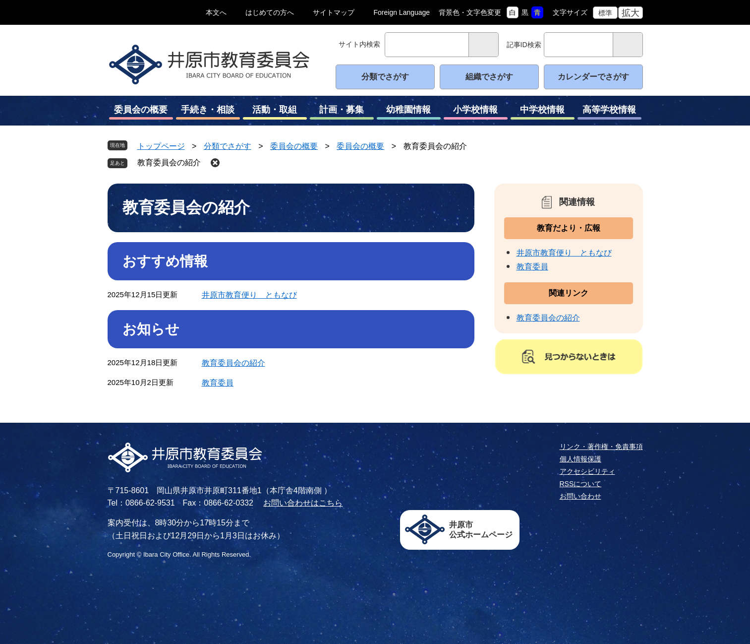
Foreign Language (402, 12)
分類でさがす (385, 76)
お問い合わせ (580, 496)
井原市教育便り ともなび (249, 295)
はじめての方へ (269, 12)
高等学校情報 (609, 112)
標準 (605, 13)
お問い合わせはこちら (303, 503)
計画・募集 (342, 112)
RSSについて (581, 484)
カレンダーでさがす (593, 76)
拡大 (630, 13)
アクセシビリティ (587, 471)
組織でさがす (489, 76)
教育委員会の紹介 (169, 162)
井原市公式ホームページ (481, 529)
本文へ (216, 12)
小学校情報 (476, 112)
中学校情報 (543, 112)
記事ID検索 (524, 45)
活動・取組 (275, 112)
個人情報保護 (580, 459)
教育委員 (217, 383)
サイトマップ (333, 12)
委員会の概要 (141, 112)
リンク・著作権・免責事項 (601, 447)
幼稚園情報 (409, 112)
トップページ (161, 146)
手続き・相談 (208, 112)
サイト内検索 (359, 44)
